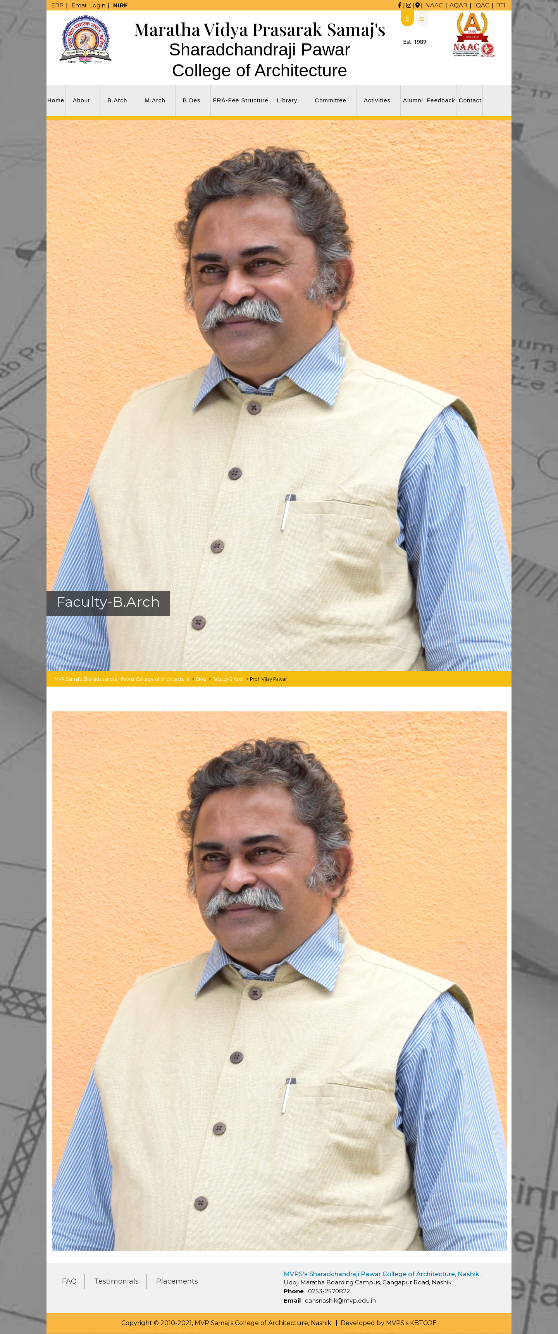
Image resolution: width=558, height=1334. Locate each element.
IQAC (481, 5)
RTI (501, 5)
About (81, 100)
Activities (377, 100)
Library (287, 100)
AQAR (458, 5)
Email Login (88, 5)
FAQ (69, 1281)
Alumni (413, 100)
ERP (57, 5)
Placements (177, 1281)
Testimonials (116, 1281)
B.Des (192, 100)
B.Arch (117, 100)
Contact (470, 100)
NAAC (434, 5)
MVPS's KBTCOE (411, 1323)
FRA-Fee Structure (241, 100)
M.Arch (155, 100)
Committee (330, 100)
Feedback (441, 100)
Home (55, 100)
